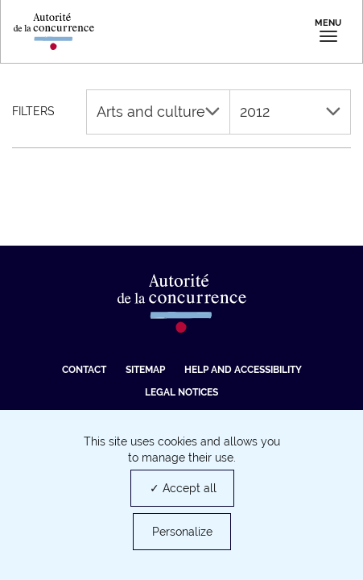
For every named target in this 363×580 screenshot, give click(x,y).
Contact (84, 369)
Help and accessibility (243, 369)
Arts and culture (158, 111)
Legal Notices (181, 392)
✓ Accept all (183, 488)
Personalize (182, 531)
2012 (290, 111)
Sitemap (145, 369)
